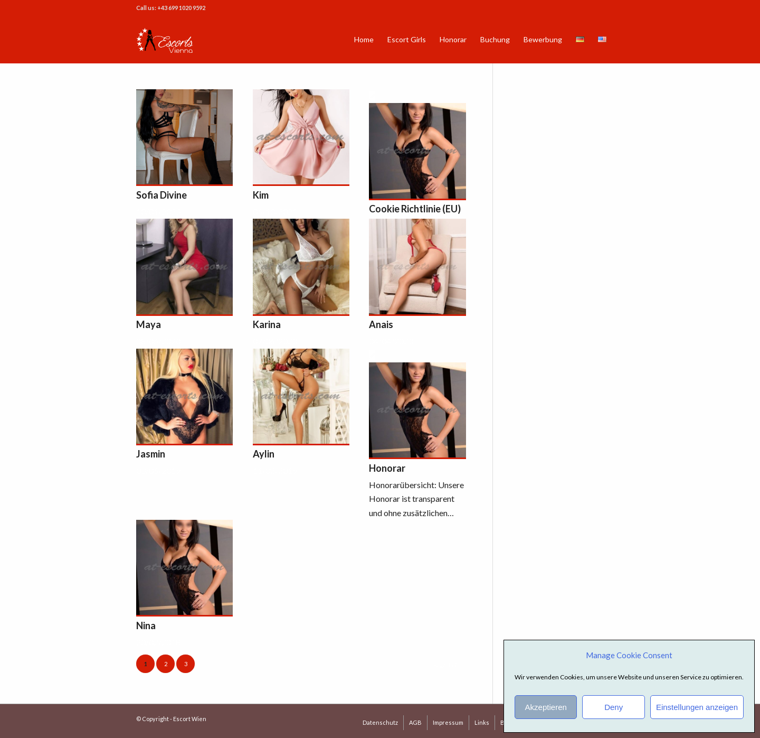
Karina (267, 324)
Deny (613, 707)
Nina (146, 625)
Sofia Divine (161, 195)
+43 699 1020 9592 (181, 7)
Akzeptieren (546, 707)
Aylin (263, 454)
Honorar (387, 468)
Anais (381, 324)
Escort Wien (189, 718)
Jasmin (150, 454)
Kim (261, 195)
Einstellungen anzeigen (697, 707)
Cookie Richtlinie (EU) (415, 208)
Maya (148, 324)
